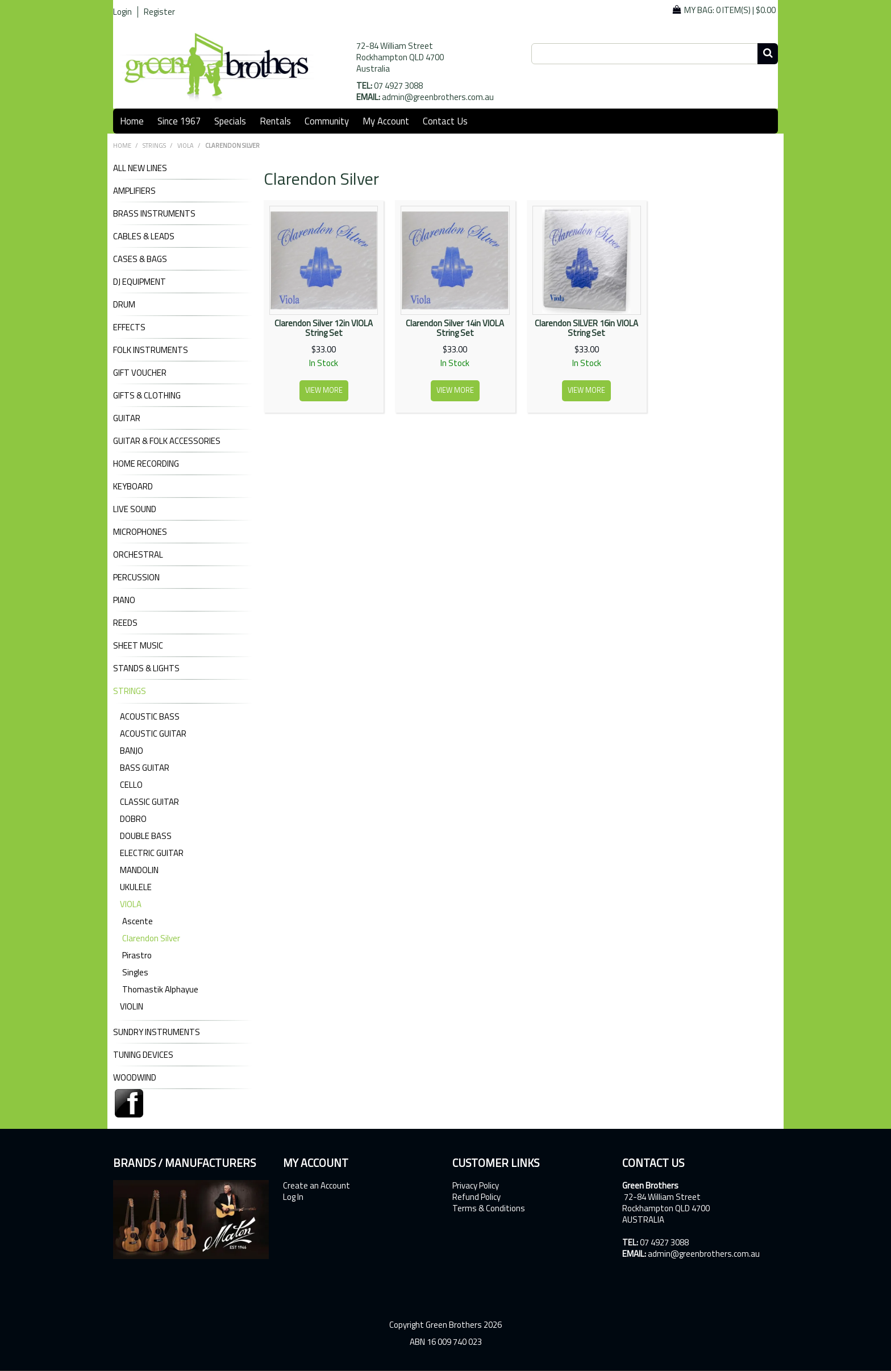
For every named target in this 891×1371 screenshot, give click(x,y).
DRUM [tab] (124, 304)
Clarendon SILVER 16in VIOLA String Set (586, 328)
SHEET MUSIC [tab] (138, 645)
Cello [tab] (131, 784)
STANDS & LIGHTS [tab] (146, 668)
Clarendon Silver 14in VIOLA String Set (455, 328)
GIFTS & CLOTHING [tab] (147, 395)
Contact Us (445, 121)
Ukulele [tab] (136, 887)
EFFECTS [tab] (129, 327)
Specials (230, 121)
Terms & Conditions (488, 1208)
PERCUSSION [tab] (136, 577)
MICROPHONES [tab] (140, 532)
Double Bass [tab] (146, 835)
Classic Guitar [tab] (149, 801)
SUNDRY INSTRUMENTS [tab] (156, 1032)
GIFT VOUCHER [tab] (139, 373)
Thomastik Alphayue (160, 989)
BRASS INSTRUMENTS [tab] (154, 213)
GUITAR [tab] (126, 418)
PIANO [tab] (124, 600)
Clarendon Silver (151, 938)
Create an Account (316, 1185)
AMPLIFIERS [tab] (134, 191)
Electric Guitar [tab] (152, 852)
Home (132, 121)
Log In (293, 1197)
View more (324, 390)
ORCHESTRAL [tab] (138, 554)
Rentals (275, 121)
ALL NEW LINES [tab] (140, 168)
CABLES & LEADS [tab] (143, 236)
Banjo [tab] (131, 750)
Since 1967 (179, 121)
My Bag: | (730, 10)
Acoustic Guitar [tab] (153, 733)
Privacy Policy (475, 1185)
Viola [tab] (130, 904)
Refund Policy (476, 1197)
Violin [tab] (131, 1006)
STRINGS (154, 145)
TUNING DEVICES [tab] (143, 1055)
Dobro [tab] (133, 818)
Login (122, 12)
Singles (135, 972)
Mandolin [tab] (139, 869)
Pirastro (137, 955)
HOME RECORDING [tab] (146, 464)
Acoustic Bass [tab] (150, 716)
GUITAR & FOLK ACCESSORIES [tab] (166, 441)
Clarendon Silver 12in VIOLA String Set (323, 328)
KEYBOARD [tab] (133, 486)
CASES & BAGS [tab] (140, 259)
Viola (185, 145)
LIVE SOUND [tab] (134, 509)
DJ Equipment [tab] (139, 282)
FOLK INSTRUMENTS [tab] (150, 350)
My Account (386, 121)
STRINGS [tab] (129, 691)
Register (159, 12)
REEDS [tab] (125, 623)
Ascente (137, 921)
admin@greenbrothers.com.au (438, 96)
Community (327, 121)
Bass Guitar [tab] (144, 767)
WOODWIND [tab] (134, 1077)
